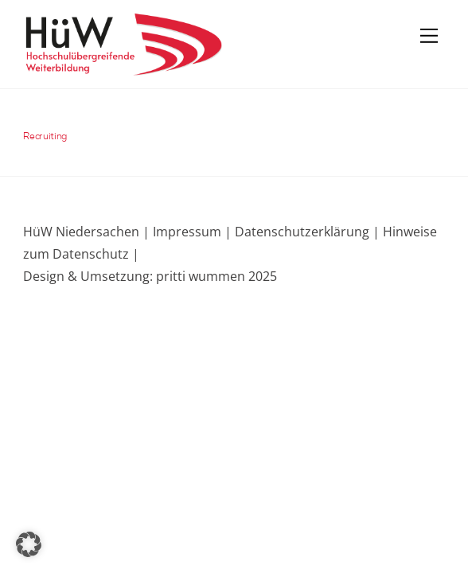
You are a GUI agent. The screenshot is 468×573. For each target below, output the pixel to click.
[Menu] (429, 35)
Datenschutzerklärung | (306, 231)
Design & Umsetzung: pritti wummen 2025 (150, 276)
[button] (28, 544)
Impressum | (192, 231)
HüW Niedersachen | (88, 231)
